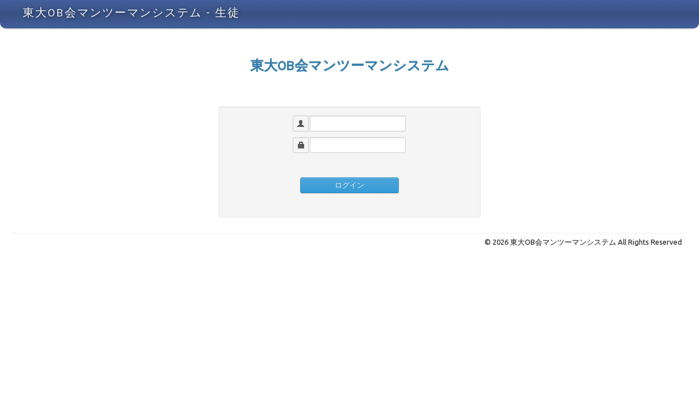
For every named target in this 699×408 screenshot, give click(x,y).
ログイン (349, 185)
